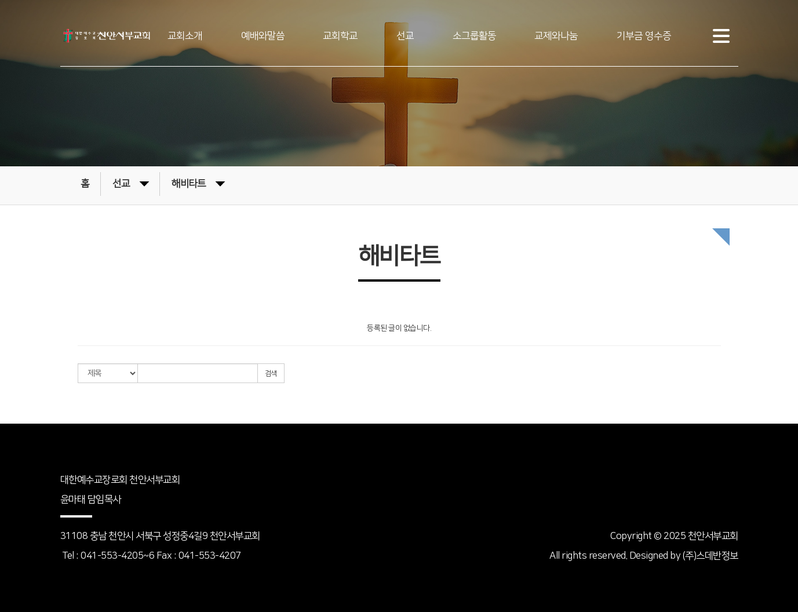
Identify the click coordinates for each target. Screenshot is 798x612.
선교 (405, 36)
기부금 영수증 (644, 36)
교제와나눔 (556, 36)
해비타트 (198, 183)
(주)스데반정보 (710, 556)
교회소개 (184, 36)
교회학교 (340, 36)
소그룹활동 (474, 36)
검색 (271, 373)
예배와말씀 (263, 36)
